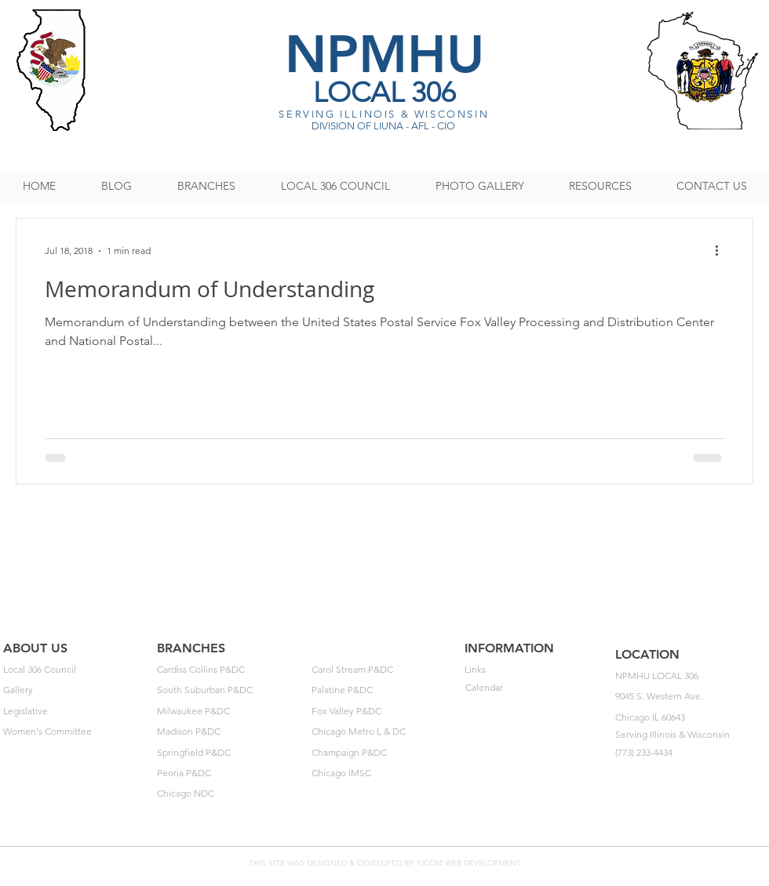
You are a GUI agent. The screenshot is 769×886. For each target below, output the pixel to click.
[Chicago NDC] (229, 794)
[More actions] (722, 250)
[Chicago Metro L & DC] (384, 732)
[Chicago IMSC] (384, 774)
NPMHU (384, 53)
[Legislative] (75, 712)
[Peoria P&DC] (229, 774)
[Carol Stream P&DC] (384, 670)
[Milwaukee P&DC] (229, 712)
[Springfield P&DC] (229, 753)
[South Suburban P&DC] (229, 690)
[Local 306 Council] (75, 670)
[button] (692, 676)
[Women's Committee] (75, 732)
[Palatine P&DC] (384, 690)
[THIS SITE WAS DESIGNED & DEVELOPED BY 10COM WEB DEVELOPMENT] (384, 863)
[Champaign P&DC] (384, 753)
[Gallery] (75, 690)
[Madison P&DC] (229, 732)
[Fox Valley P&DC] (384, 712)
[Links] (537, 670)
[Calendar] (537, 688)
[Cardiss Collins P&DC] (229, 670)
